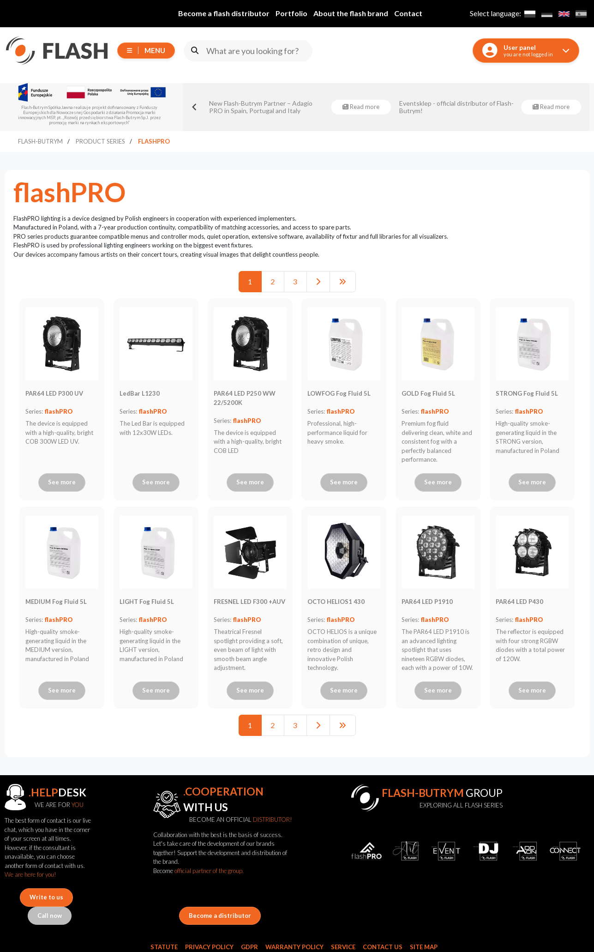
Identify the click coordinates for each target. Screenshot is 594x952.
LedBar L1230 (140, 393)
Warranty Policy (294, 947)
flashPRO (58, 411)
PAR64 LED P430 (519, 601)
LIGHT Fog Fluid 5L (147, 601)
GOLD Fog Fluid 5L (428, 393)
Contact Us (382, 947)
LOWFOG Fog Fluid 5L (339, 393)
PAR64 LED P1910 (427, 601)
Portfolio (291, 13)
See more (62, 482)
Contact (408, 13)
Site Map (424, 947)
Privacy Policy (209, 947)
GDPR (249, 947)
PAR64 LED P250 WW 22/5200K (245, 398)
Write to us (46, 897)
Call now (49, 915)
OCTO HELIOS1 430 (336, 601)
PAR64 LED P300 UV (54, 393)
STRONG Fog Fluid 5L (527, 393)
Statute (164, 947)
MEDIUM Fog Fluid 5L (56, 601)
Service (343, 947)
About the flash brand (350, 13)
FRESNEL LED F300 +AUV (249, 601)
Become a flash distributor (224, 13)
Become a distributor (220, 915)
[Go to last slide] (195, 107)
